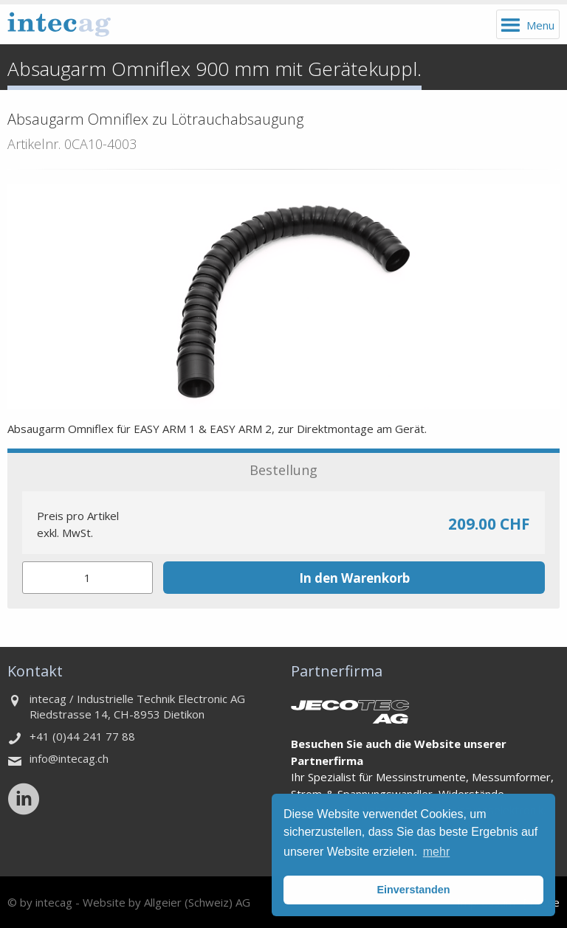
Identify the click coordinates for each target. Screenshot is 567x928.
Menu (540, 25)
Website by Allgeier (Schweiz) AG (166, 902)
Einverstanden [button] (413, 890)
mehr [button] (436, 851)
